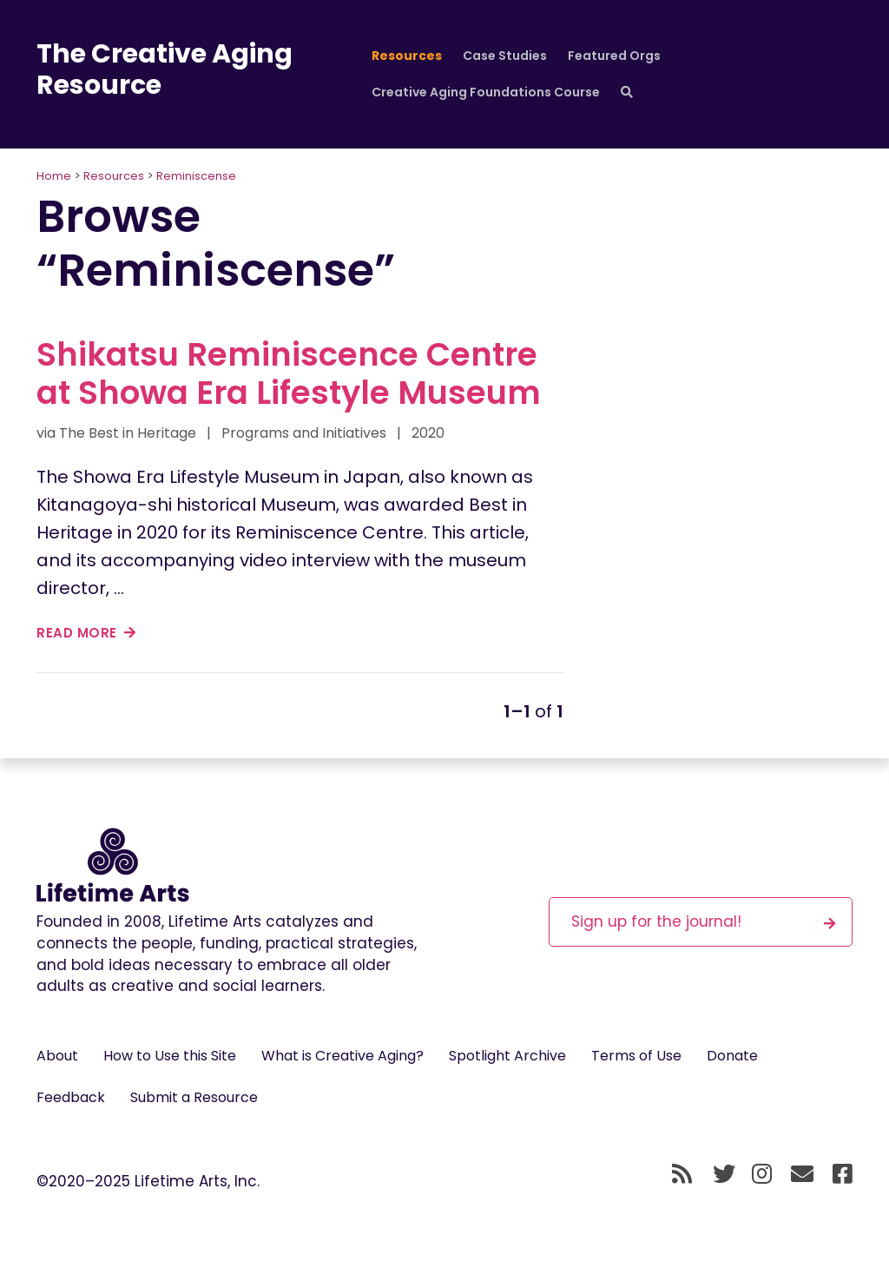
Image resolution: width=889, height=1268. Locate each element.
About (57, 1056)
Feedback (70, 1097)
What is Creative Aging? (342, 1056)
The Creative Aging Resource (164, 69)
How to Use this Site (169, 1056)
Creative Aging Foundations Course (486, 92)
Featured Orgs (614, 55)
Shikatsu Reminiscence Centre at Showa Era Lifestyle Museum (288, 373)
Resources (407, 55)
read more (86, 633)
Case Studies (505, 55)
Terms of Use (636, 1056)
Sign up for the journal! (703, 921)
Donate (732, 1056)
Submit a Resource (194, 1097)
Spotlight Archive (507, 1056)
